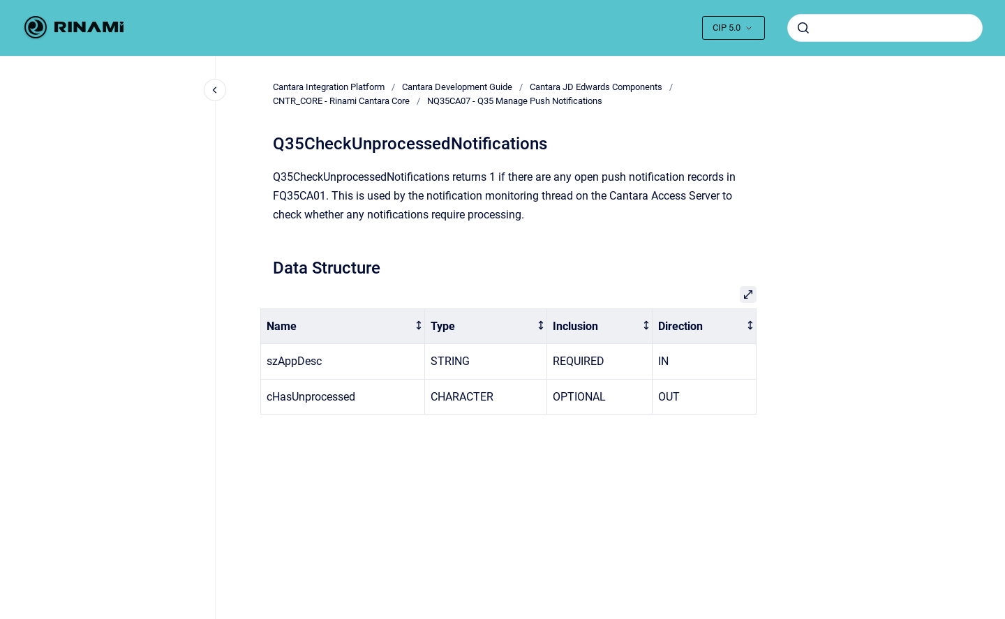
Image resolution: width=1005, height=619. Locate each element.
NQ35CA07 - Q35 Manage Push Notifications (514, 101)
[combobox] (885, 28)
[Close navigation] (215, 90)
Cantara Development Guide (457, 87)
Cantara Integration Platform (329, 87)
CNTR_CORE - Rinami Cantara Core (341, 101)
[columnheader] (343, 326)
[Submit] (803, 28)
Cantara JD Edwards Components (596, 87)
